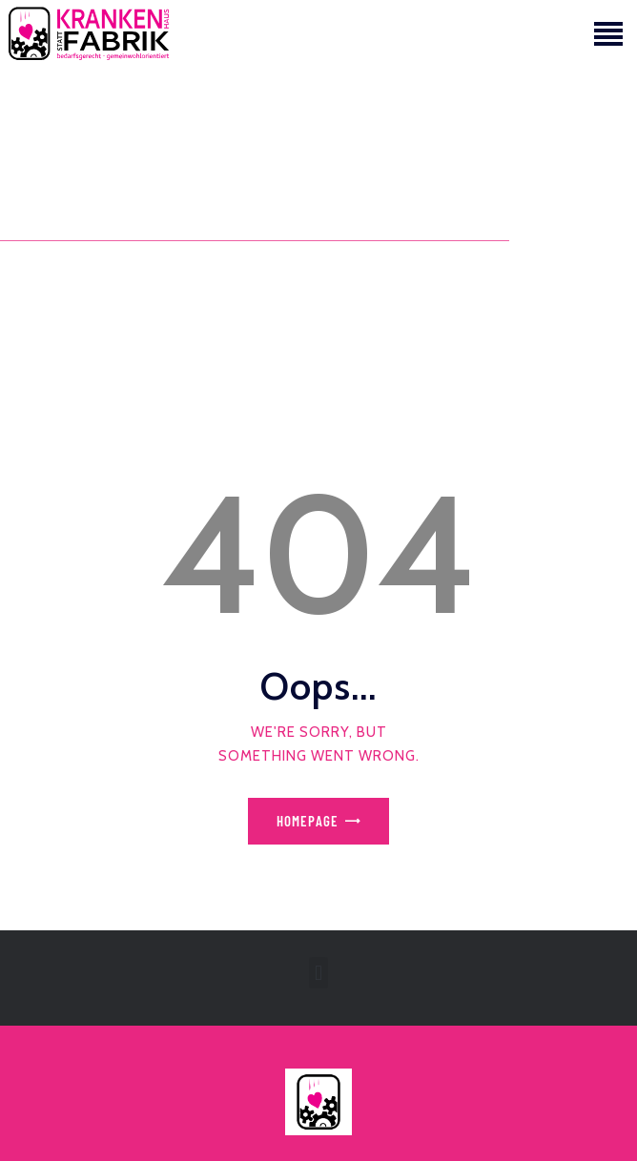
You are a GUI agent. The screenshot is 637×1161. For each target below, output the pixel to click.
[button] (318, 972)
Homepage (308, 820)
